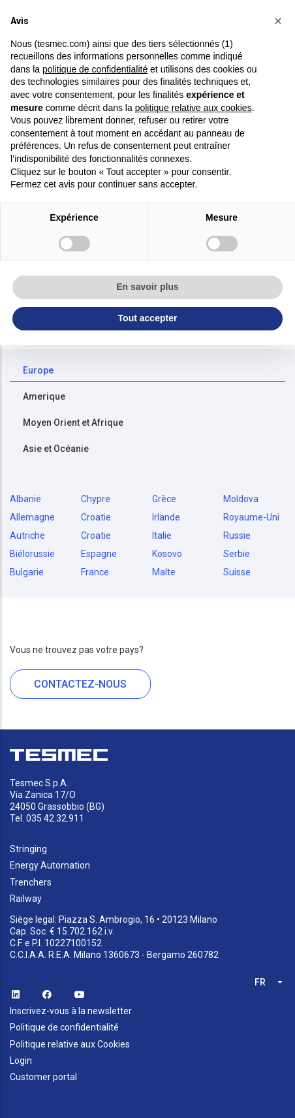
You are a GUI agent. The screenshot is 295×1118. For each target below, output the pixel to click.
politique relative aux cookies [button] (193, 108)
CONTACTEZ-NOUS (80, 684)
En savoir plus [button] (147, 286)
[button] (278, 20)
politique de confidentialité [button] (95, 69)
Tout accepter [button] (148, 318)
